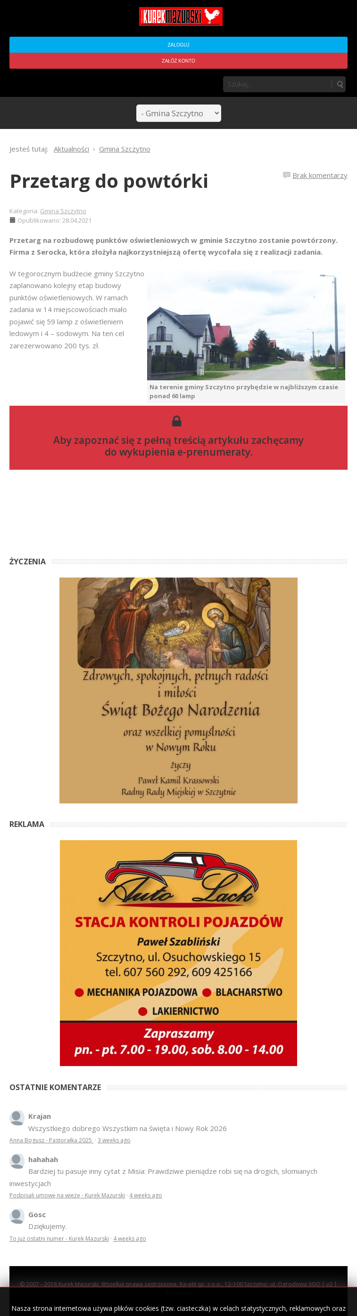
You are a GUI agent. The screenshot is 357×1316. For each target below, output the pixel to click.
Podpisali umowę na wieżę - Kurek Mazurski (67, 1195)
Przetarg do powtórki (108, 180)
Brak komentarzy (320, 175)
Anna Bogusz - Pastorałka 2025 (51, 1140)
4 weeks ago (145, 1195)
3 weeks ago (114, 1140)
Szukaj (340, 84)
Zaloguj (178, 45)
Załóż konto (178, 61)
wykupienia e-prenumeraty (184, 451)
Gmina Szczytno (63, 211)
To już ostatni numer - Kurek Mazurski (59, 1239)
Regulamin (179, 1293)
